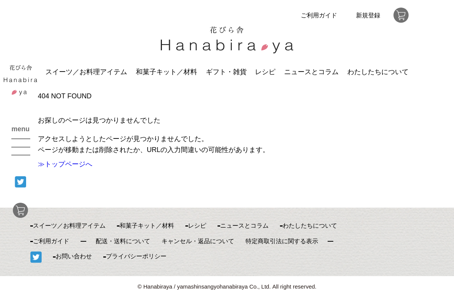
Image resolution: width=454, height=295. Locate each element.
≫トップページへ (65, 164)
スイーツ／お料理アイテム (86, 72)
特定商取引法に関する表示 (282, 241)
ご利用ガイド (319, 15)
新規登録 (368, 15)
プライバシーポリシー (136, 256)
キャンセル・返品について (198, 241)
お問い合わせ (74, 256)
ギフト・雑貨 (226, 72)
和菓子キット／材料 (166, 72)
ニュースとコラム (311, 72)
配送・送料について (123, 241)
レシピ (265, 72)
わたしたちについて (378, 72)
